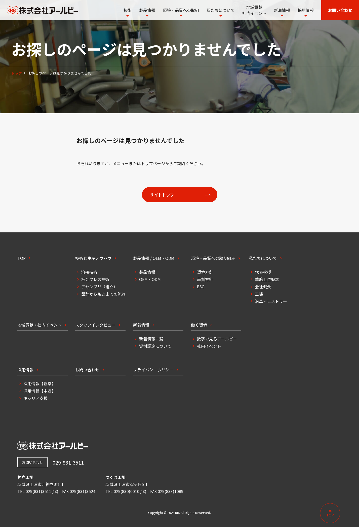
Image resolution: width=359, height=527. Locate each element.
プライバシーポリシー (153, 370)
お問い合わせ (87, 370)
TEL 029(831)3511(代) (37, 491)
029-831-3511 (68, 462)
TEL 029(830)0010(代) (125, 491)
